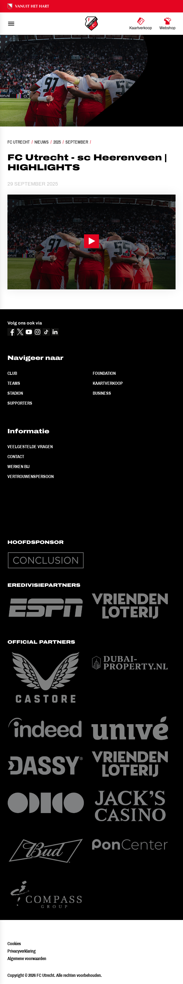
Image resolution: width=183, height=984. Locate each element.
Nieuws (41, 142)
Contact (15, 456)
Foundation (104, 373)
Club (12, 373)
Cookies (14, 943)
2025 (57, 142)
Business (102, 393)
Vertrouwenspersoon (30, 476)
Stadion (15, 393)
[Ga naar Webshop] (167, 23)
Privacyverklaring (21, 951)
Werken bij (18, 466)
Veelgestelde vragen (30, 446)
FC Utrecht (18, 142)
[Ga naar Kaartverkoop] (140, 23)
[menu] (11, 23)
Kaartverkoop (108, 383)
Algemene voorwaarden (26, 958)
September (76, 142)
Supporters (19, 403)
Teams (13, 383)
